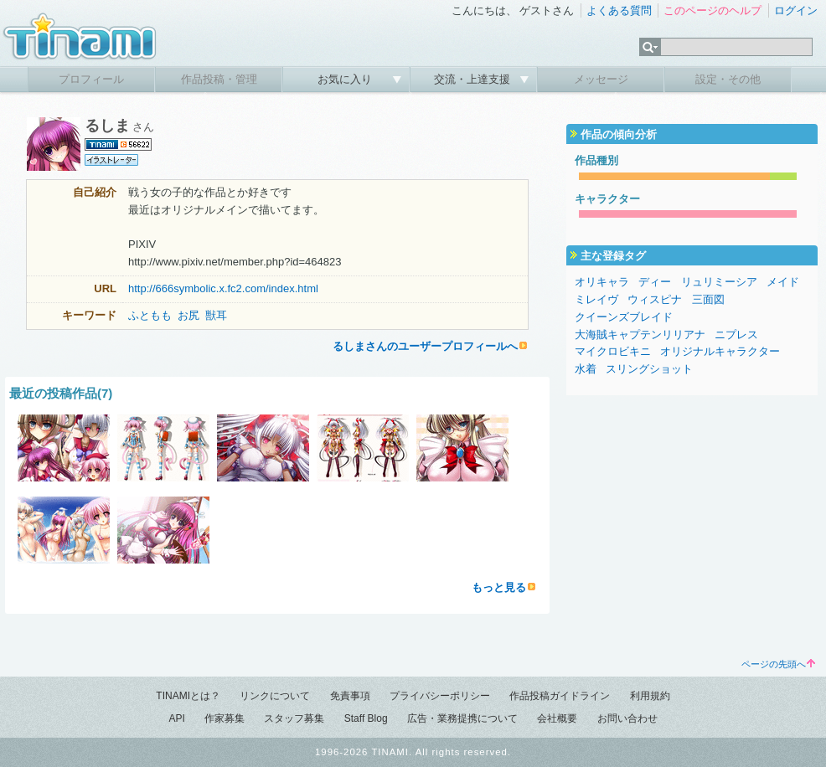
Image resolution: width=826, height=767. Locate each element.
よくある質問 (619, 10)
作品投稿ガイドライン (559, 696)
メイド (783, 281)
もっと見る (499, 587)
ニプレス (736, 334)
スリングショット (649, 369)
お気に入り (346, 79)
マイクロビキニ (613, 351)
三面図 (708, 299)
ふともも (150, 315)
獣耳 (216, 315)
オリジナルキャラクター (720, 351)
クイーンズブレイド (624, 317)
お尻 (188, 315)
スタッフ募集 (294, 718)
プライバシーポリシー (440, 696)
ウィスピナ (654, 299)
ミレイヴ (596, 299)
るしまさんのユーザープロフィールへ (425, 346)
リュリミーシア (719, 281)
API (176, 718)
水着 (585, 369)
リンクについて (275, 696)
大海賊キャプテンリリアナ (640, 334)
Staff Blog (366, 718)
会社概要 (557, 718)
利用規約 (650, 696)
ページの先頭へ (778, 664)
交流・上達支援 (474, 79)
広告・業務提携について (462, 718)
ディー (654, 281)
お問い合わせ (627, 718)
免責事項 (350, 696)
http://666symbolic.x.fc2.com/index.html (223, 288)
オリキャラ (602, 281)
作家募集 (224, 718)
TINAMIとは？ (188, 696)
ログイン (796, 10)
